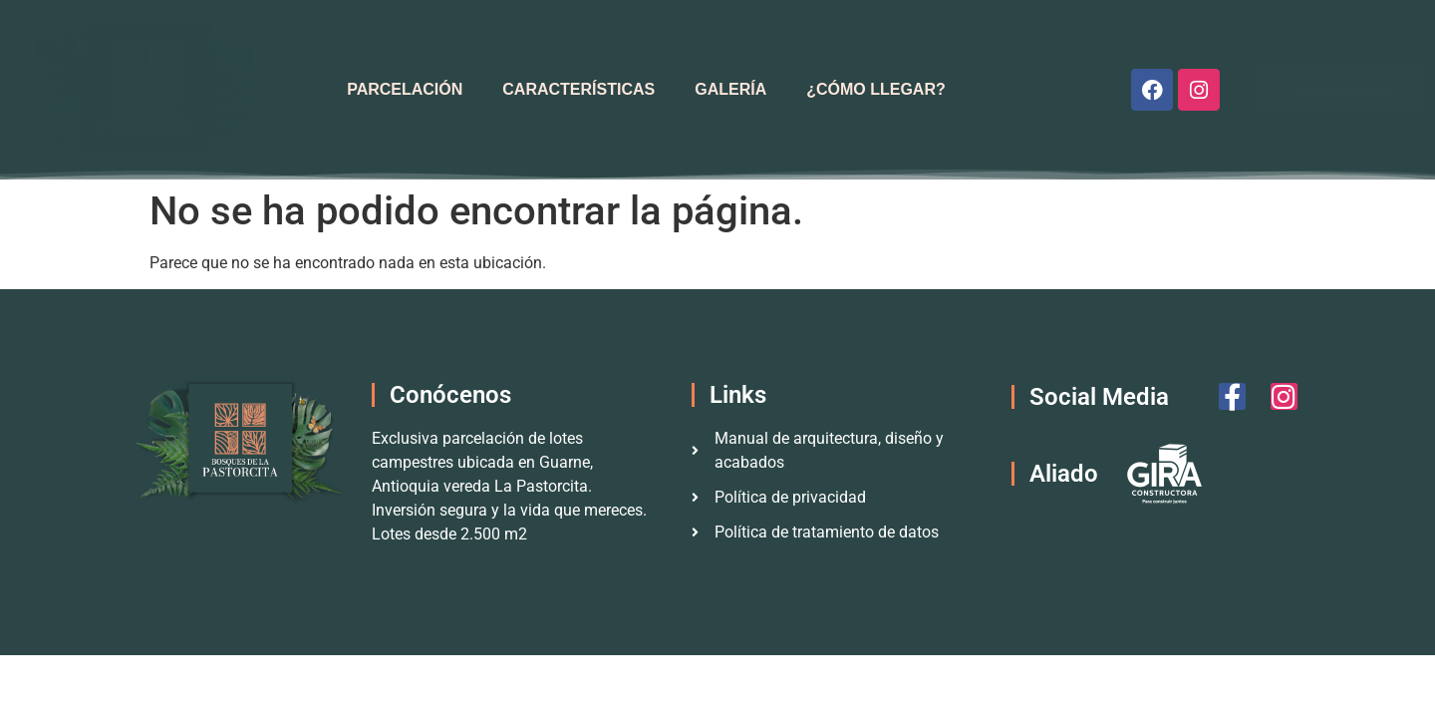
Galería (730, 89)
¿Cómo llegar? (876, 89)
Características (578, 89)
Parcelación (404, 89)
